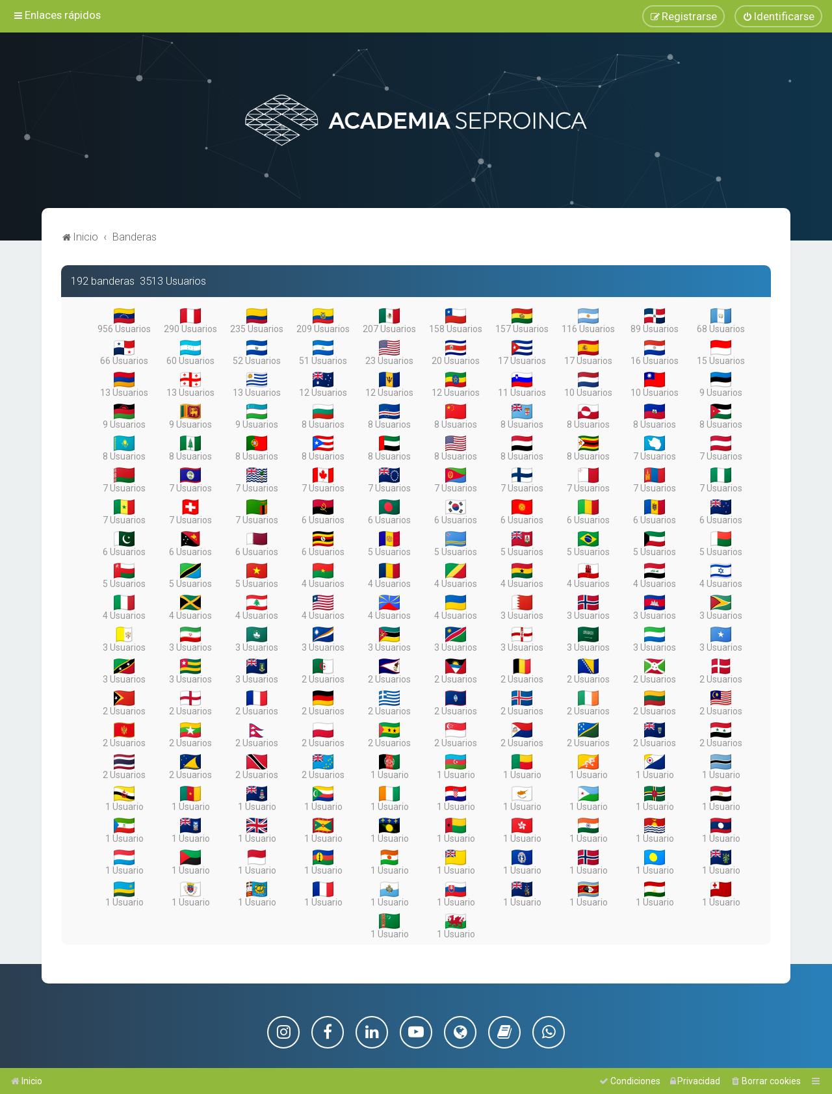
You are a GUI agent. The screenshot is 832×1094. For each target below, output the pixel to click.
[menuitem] (778, 15)
